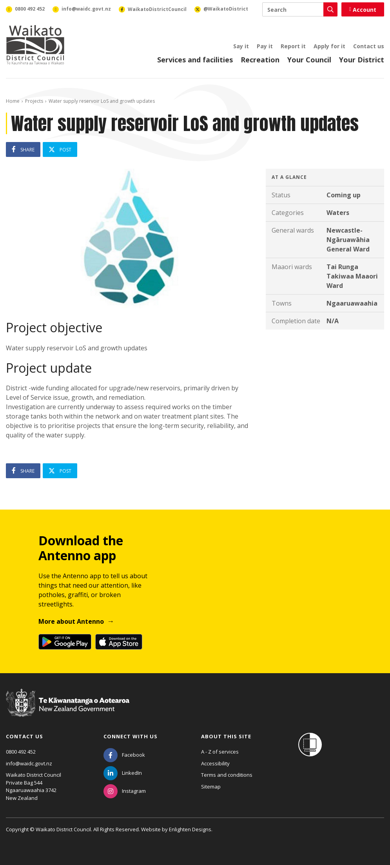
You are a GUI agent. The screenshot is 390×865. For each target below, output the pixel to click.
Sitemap (211, 786)
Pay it (265, 46)
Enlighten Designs (190, 829)
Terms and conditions (226, 774)
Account (362, 9)
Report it (293, 46)
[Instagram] (124, 790)
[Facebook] (124, 754)
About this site (226, 736)
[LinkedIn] (122, 772)
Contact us (368, 46)
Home (13, 101)
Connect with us (130, 736)
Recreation (260, 59)
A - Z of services (220, 751)
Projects (34, 101)
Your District (361, 59)
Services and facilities (195, 59)
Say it (241, 46)
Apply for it (329, 46)
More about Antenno (71, 621)
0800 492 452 (21, 751)
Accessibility (215, 763)
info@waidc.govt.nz (29, 763)
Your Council (309, 59)
